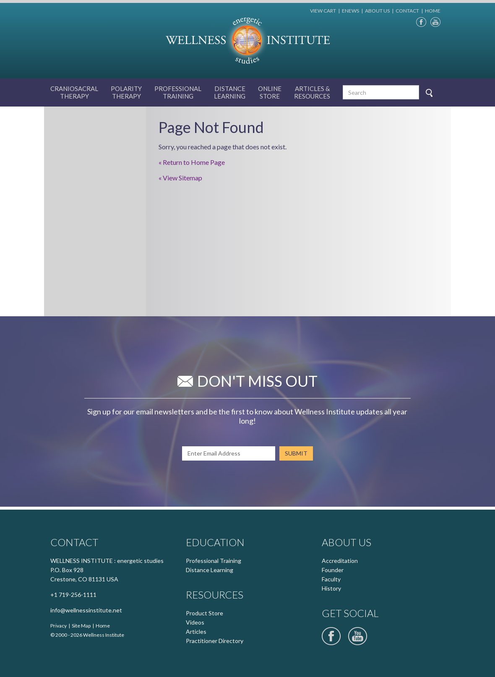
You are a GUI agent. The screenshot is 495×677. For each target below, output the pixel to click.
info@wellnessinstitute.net (86, 610)
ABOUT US (377, 11)
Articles (196, 631)
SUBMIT (296, 453)
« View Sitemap (180, 178)
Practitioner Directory (214, 640)
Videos (195, 622)
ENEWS (350, 11)
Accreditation (340, 560)
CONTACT (407, 11)
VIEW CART (323, 11)
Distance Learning (229, 92)
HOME (432, 11)
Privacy (58, 625)
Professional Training (213, 560)
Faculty (331, 579)
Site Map (81, 625)
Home (103, 625)
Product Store (204, 613)
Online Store (269, 92)
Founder (333, 569)
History (331, 588)
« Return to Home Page (192, 162)
